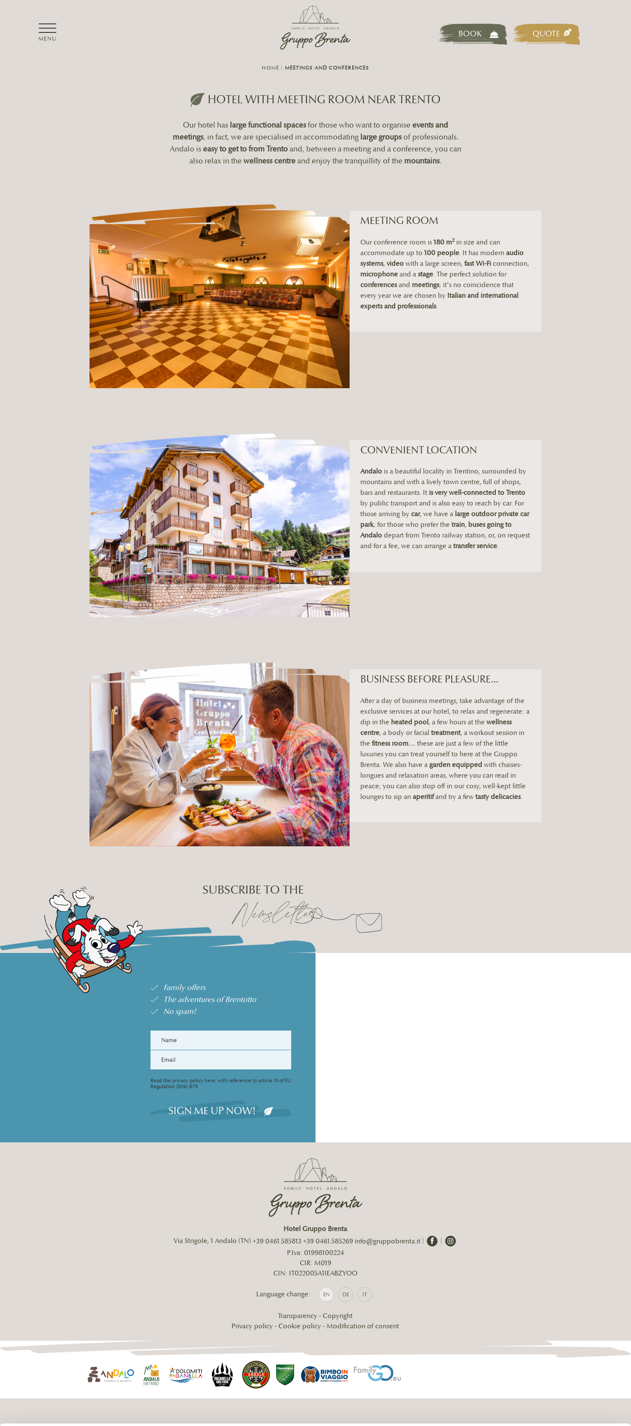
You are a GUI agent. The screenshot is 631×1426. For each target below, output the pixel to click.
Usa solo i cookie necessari (560, 1371)
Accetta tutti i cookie (560, 1315)
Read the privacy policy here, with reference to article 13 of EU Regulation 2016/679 (211, 1121)
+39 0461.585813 (277, 1281)
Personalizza (560, 1343)
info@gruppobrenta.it (146, 1355)
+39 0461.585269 (328, 1281)
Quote (552, 34)
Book (478, 34)
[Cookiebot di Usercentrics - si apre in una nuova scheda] (55, 1409)
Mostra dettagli (135, 1409)
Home (270, 68)
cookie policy (386, 1375)
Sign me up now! (211, 1148)
